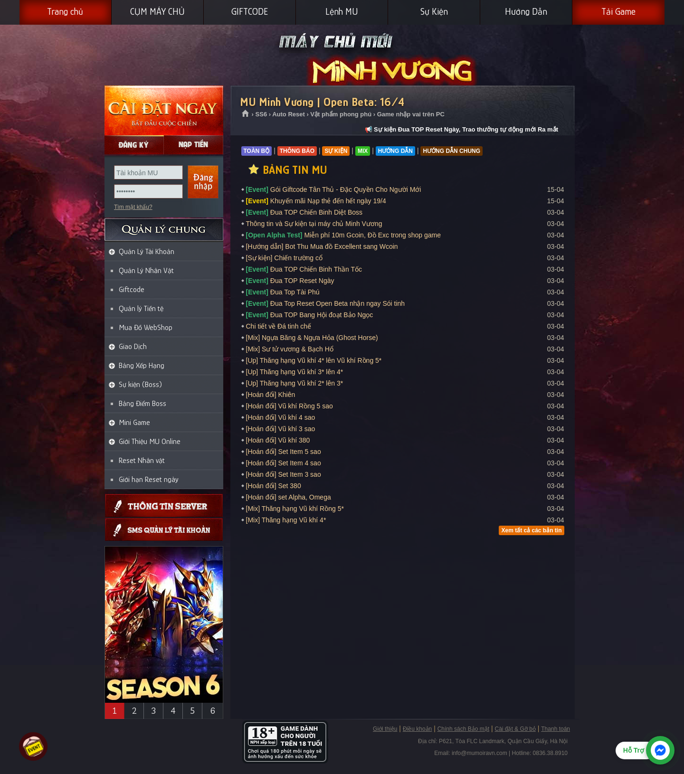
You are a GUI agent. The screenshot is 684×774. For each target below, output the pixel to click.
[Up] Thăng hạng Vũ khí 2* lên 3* (294, 383)
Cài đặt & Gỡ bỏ (514, 729)
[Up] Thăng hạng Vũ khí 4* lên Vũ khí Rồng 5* (314, 360)
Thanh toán (555, 729)
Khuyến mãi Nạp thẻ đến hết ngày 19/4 (316, 201)
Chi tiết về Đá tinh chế (279, 326)
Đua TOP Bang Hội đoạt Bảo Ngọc (309, 315)
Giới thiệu (385, 729)
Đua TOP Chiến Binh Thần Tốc (304, 269)
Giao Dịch (133, 346)
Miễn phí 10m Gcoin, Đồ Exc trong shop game (343, 235)
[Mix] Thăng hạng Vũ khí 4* (286, 520)
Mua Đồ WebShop (145, 327)
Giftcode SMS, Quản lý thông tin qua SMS (164, 529)
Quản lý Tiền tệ (141, 308)
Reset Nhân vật (142, 460)
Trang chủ (65, 11)
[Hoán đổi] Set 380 (273, 486)
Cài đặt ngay (163, 110)
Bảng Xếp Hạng (141, 365)
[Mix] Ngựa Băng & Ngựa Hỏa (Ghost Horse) (312, 337)
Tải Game (618, 11)
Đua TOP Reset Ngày (290, 280)
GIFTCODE (249, 11)
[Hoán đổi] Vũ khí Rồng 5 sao (289, 406)
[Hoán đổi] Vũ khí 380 (278, 440)
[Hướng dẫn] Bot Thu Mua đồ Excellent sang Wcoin (322, 246)
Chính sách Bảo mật (463, 729)
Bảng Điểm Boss (142, 403)
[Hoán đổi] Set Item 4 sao (283, 463)
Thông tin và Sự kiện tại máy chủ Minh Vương (314, 223)
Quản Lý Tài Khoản (146, 251)
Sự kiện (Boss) (140, 384)
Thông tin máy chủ (164, 505)
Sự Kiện (434, 11)
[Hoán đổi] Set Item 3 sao (283, 474)
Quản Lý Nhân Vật (146, 270)
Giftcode (131, 289)
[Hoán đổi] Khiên (270, 394)
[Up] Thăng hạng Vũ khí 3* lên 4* (294, 372)
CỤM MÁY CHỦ (157, 11)
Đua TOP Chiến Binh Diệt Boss (304, 212)
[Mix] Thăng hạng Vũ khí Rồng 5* (295, 508)
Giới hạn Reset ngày (149, 479)
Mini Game (134, 422)
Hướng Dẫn (526, 11)
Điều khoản (417, 729)
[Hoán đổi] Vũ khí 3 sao (280, 429)
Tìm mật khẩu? (133, 207)
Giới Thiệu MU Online (149, 441)
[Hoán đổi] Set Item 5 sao (283, 451)
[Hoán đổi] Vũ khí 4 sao (280, 417)
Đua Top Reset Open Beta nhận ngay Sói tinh (325, 303)
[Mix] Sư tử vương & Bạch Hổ (289, 349)
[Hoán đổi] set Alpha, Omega (288, 497)
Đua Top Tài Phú (283, 292)
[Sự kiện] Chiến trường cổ (284, 258)
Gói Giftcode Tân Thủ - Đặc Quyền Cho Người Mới (333, 189)
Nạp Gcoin (193, 144)
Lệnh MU (341, 11)
